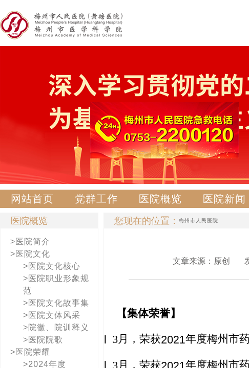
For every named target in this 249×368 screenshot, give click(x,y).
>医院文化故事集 (56, 302)
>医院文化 (30, 253)
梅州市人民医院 (198, 220)
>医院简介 (30, 241)
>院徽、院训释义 (56, 327)
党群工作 (96, 198)
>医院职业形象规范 (56, 284)
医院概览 (160, 198)
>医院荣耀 (30, 352)
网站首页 (32, 198)
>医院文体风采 (51, 315)
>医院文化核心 (51, 266)
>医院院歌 (43, 339)
